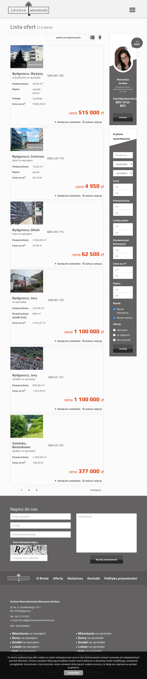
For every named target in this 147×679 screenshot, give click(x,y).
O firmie (42, 578)
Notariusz (75, 578)
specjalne (120, 330)
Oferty (117, 324)
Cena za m (119, 263)
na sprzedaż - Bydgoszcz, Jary (57, 307)
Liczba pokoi (120, 220)
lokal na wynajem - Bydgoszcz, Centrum (57, 163)
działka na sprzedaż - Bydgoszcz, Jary (57, 380)
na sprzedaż (94, 633)
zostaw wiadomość (123, 118)
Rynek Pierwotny (120, 311)
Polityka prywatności (120, 578)
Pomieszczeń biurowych (121, 242)
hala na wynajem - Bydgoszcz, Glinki (57, 234)
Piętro (116, 283)
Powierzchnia (121, 200)
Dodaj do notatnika (69, 122)
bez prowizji (121, 339)
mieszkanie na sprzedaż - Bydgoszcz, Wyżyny (57, 85)
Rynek (117, 303)
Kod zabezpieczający (25, 542)
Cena (116, 180)
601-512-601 (123, 104)
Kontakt (93, 578)
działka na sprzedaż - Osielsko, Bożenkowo (57, 449)
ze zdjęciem (121, 334)
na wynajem (29, 633)
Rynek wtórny (122, 317)
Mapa (100, 37)
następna (95, 489)
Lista (92, 37)
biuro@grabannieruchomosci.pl (123, 98)
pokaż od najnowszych (68, 37)
